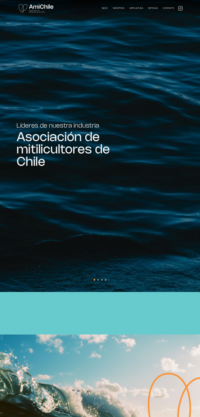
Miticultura (136, 8)
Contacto (168, 8)
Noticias (153, 8)
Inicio (105, 8)
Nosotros (118, 8)
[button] (94, 280)
